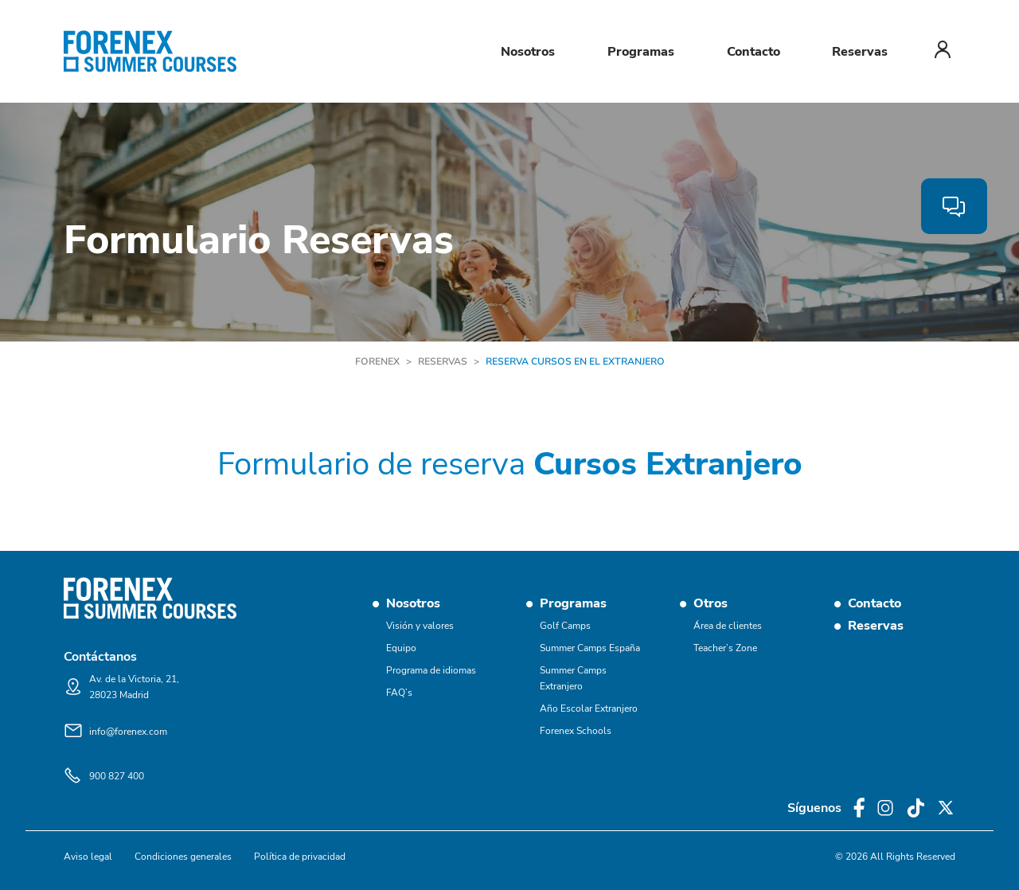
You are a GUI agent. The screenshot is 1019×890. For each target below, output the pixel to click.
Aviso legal (88, 856)
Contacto (753, 52)
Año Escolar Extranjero (589, 708)
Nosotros (528, 52)
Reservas (860, 52)
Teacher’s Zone (725, 648)
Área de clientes (727, 625)
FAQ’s (399, 692)
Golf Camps (565, 625)
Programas (640, 52)
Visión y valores (420, 625)
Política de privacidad (300, 856)
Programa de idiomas (431, 670)
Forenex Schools (575, 730)
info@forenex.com (128, 731)
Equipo (401, 648)
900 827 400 (116, 776)
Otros (710, 603)
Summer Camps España (590, 648)
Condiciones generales (183, 856)
